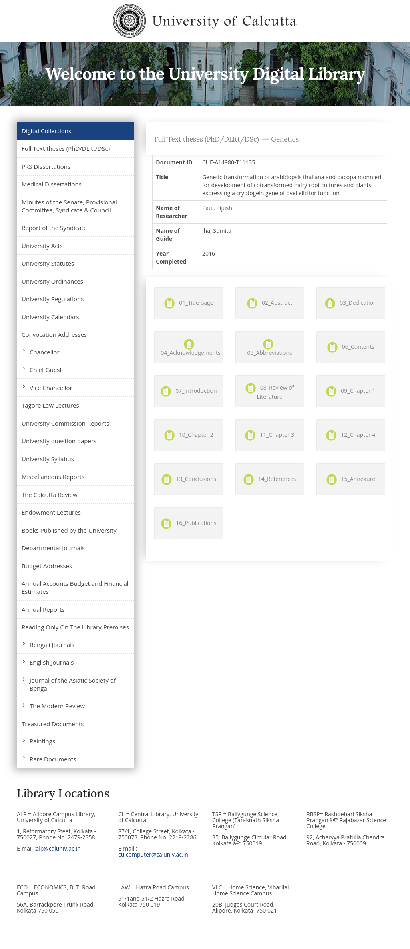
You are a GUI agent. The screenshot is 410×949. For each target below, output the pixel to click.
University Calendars (50, 317)
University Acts (42, 246)
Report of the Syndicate (54, 228)
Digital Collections (46, 131)
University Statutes (48, 263)
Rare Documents (53, 759)
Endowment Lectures (51, 512)
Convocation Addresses (54, 334)
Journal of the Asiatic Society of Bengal (73, 684)
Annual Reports (43, 609)
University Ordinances (52, 281)
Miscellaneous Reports (53, 476)
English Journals (52, 662)
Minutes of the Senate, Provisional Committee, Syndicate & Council (69, 206)
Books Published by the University (69, 530)
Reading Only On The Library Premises (75, 627)
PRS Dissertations (46, 166)
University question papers (59, 441)
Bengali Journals (52, 645)
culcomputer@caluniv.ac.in (153, 854)
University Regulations (53, 299)
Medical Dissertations (52, 184)
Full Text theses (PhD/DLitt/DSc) (66, 148)
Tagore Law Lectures (50, 405)
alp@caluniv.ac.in (58, 848)
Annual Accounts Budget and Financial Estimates (75, 587)
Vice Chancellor (51, 388)
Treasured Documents (53, 724)
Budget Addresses (47, 566)
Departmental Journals (53, 548)
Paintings (42, 741)
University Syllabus (48, 459)
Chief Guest (46, 370)
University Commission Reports (65, 423)
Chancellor (45, 352)
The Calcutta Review (50, 495)
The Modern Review (57, 706)
